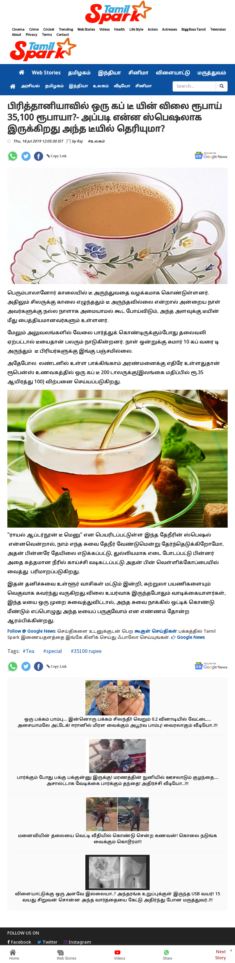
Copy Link (58, 156)
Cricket (48, 29)
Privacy (31, 34)
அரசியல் (30, 86)
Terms (47, 34)
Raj (79, 141)
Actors (153, 29)
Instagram (77, 942)
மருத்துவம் (211, 73)
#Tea (28, 650)
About (16, 34)
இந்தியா (109, 73)
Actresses (169, 29)
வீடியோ (122, 86)
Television (218, 29)
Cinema (18, 29)
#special (52, 650)
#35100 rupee (85, 650)
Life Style (136, 29)
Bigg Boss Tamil (193, 29)
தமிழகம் (79, 73)
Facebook (19, 942)
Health (119, 29)
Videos (104, 29)
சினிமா (138, 73)
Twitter (47, 942)
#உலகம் (96, 141)
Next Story (220, 954)
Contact (62, 34)
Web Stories (86, 29)
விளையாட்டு (173, 73)
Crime (34, 29)
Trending (66, 29)
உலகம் (101, 86)
